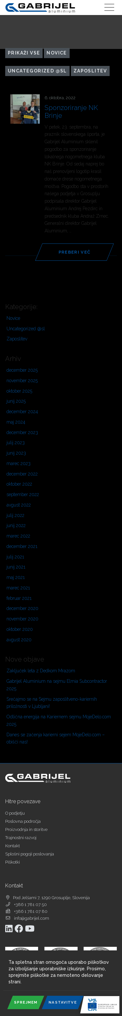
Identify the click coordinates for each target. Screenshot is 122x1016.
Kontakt (12, 845)
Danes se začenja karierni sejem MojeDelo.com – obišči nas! (56, 738)
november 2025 (22, 380)
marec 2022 (18, 536)
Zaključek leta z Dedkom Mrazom (41, 670)
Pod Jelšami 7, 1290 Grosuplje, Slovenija (51, 897)
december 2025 (22, 370)
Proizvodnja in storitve (26, 829)
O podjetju (15, 813)
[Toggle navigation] (109, 7)
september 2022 (23, 494)
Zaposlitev (90, 70)
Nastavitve (62, 1002)
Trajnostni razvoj (20, 837)
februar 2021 (19, 598)
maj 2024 (16, 422)
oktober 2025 (19, 391)
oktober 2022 (19, 484)
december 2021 (22, 546)
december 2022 (22, 474)
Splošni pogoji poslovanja (29, 854)
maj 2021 (16, 577)
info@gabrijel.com (31, 918)
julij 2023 (16, 442)
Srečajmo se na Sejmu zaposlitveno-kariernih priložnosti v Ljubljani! (52, 702)
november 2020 (22, 618)
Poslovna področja (23, 821)
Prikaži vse (24, 52)
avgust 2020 (19, 639)
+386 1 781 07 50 (30, 904)
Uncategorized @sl (37, 70)
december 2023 (22, 432)
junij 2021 (16, 567)
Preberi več (74, 252)
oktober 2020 (20, 629)
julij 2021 (15, 556)
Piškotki (12, 862)
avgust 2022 (19, 505)
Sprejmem (25, 1002)
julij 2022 (15, 515)
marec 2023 (19, 463)
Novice (57, 52)
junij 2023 (16, 453)
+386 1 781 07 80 (30, 911)
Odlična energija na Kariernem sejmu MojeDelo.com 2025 (59, 720)
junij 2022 (16, 525)
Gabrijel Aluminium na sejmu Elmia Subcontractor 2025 (57, 685)
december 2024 (22, 411)
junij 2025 (16, 401)
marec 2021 (18, 587)
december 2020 (22, 608)
